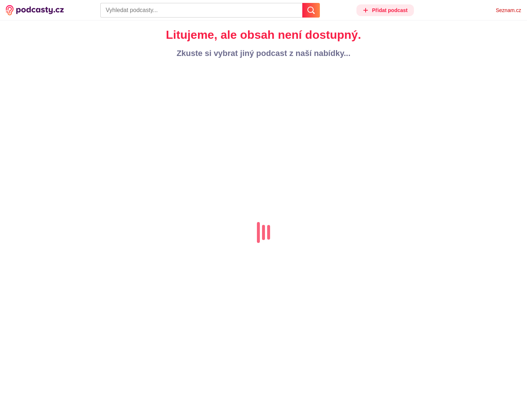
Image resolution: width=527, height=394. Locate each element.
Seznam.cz (508, 10)
